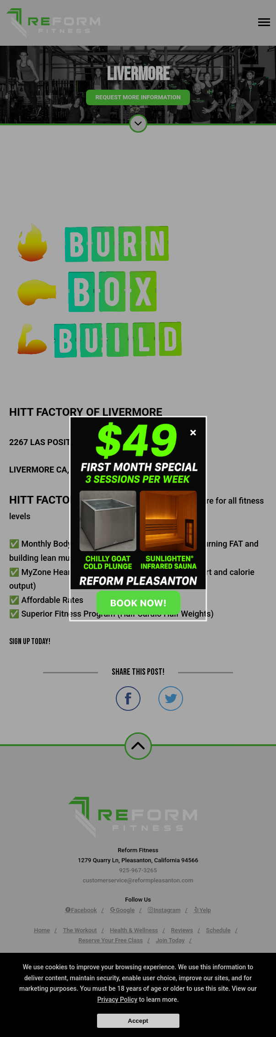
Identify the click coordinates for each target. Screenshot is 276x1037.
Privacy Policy (117, 999)
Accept (138, 1020)
